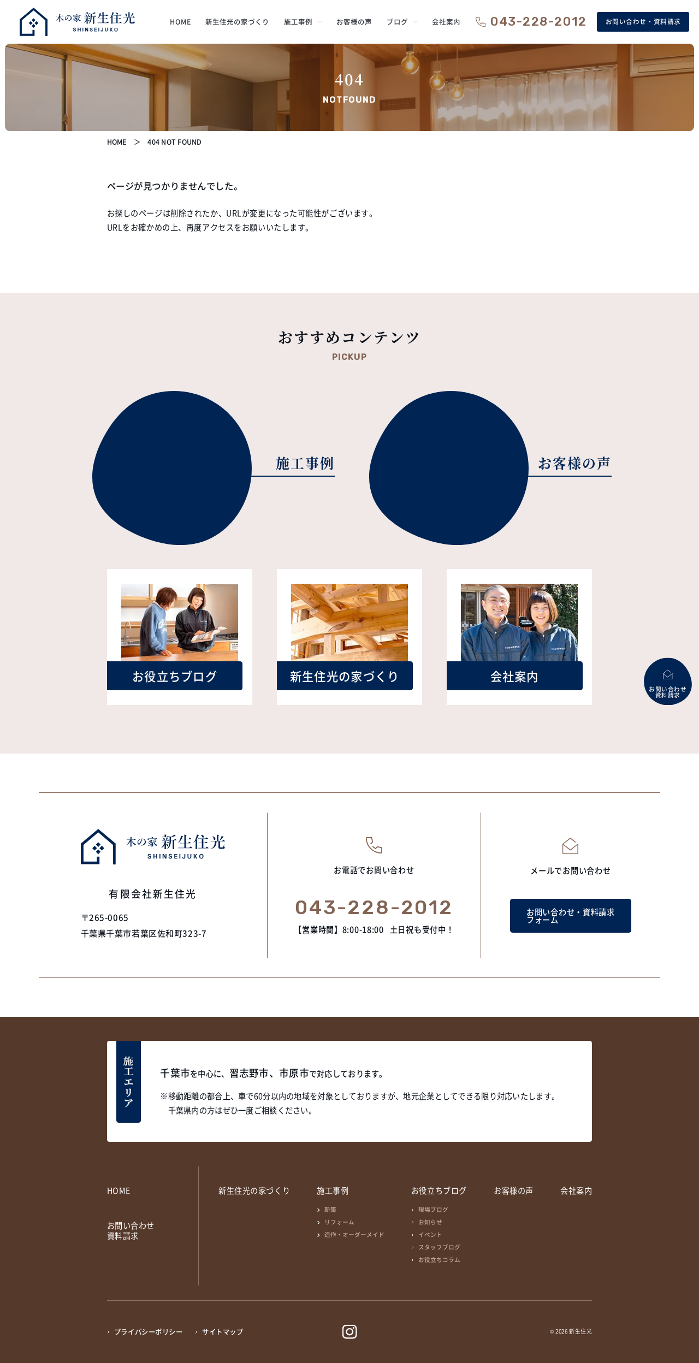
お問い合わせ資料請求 (131, 1230)
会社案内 (576, 1190)
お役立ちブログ (439, 1190)
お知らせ (430, 1222)
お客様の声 (514, 1190)
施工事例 (332, 1190)
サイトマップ (222, 1332)
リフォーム (339, 1222)
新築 (330, 1209)
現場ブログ (433, 1209)
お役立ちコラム (439, 1259)
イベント (430, 1234)
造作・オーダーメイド (354, 1234)
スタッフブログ (439, 1247)
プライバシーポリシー (148, 1332)
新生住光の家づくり (254, 1190)
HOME (119, 1190)
